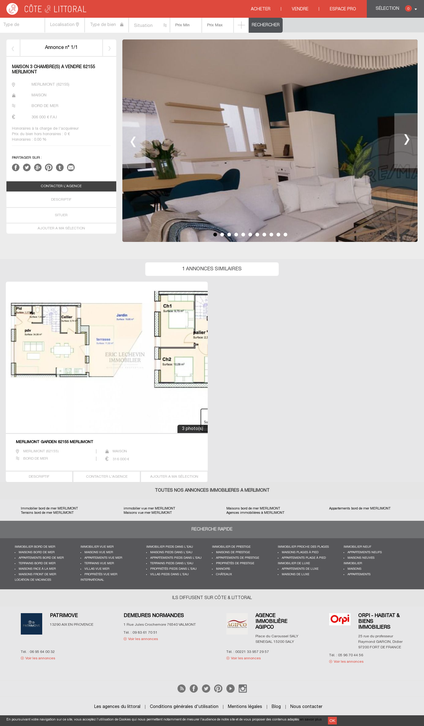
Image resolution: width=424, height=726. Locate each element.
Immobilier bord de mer (35, 547)
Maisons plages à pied (300, 552)
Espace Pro (343, 9)
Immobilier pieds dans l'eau (169, 547)
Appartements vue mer (103, 558)
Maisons (354, 569)
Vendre (300, 9)
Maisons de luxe (295, 574)
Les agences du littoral (117, 707)
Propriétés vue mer (100, 574)
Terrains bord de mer (37, 563)
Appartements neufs (365, 552)
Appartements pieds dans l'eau (176, 558)
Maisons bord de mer (36, 552)
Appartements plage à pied (304, 558)
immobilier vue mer (96, 547)
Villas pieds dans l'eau (169, 574)
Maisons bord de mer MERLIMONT (253, 508)
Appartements (359, 574)
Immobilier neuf (357, 547)
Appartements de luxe (300, 569)
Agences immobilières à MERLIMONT (255, 512)
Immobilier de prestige (231, 547)
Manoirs (223, 569)
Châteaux (224, 574)
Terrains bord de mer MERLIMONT (47, 512)
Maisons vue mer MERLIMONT (148, 512)
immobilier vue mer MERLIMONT (149, 508)
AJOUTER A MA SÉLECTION (61, 228)
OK (332, 720)
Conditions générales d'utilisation (184, 707)
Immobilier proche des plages (303, 547)
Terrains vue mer (99, 563)
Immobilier (353, 563)
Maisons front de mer (37, 574)
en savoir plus (311, 719)
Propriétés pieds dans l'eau (173, 569)
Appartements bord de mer (41, 558)
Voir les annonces (40, 658)
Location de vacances (33, 580)
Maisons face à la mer (37, 569)
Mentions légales (245, 707)
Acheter (260, 9)
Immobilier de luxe (294, 563)
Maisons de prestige (233, 552)
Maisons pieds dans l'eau (171, 552)
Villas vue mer (96, 569)
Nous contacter (306, 707)
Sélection (394, 8)
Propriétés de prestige (235, 563)
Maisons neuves (361, 558)
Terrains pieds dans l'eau (171, 563)
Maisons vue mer (98, 552)
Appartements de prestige (237, 558)
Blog (276, 707)
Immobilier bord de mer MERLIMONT (49, 508)
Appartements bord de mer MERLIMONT (360, 508)
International (92, 580)
